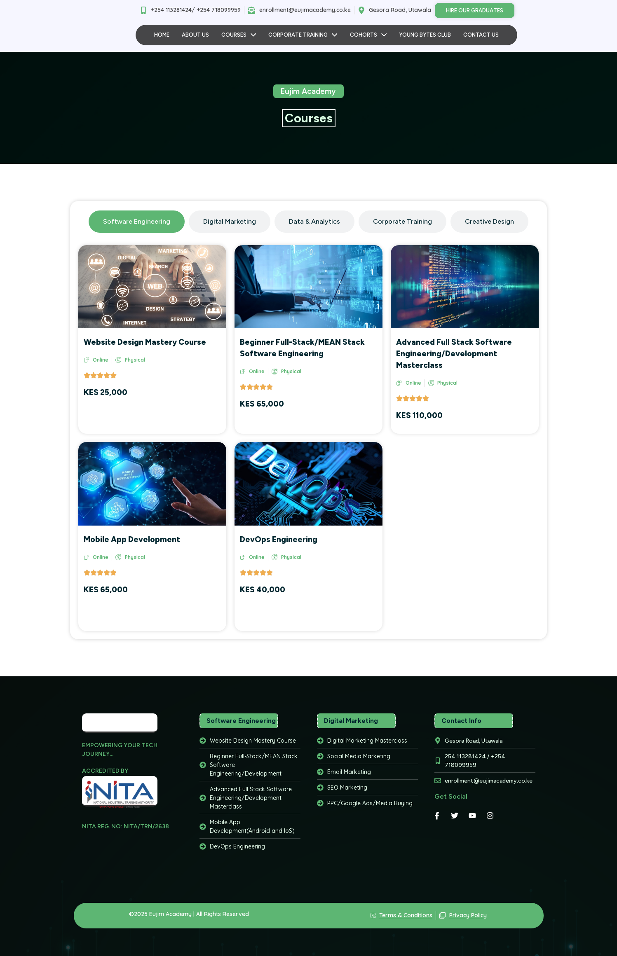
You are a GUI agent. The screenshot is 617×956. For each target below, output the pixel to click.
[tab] (137, 221)
